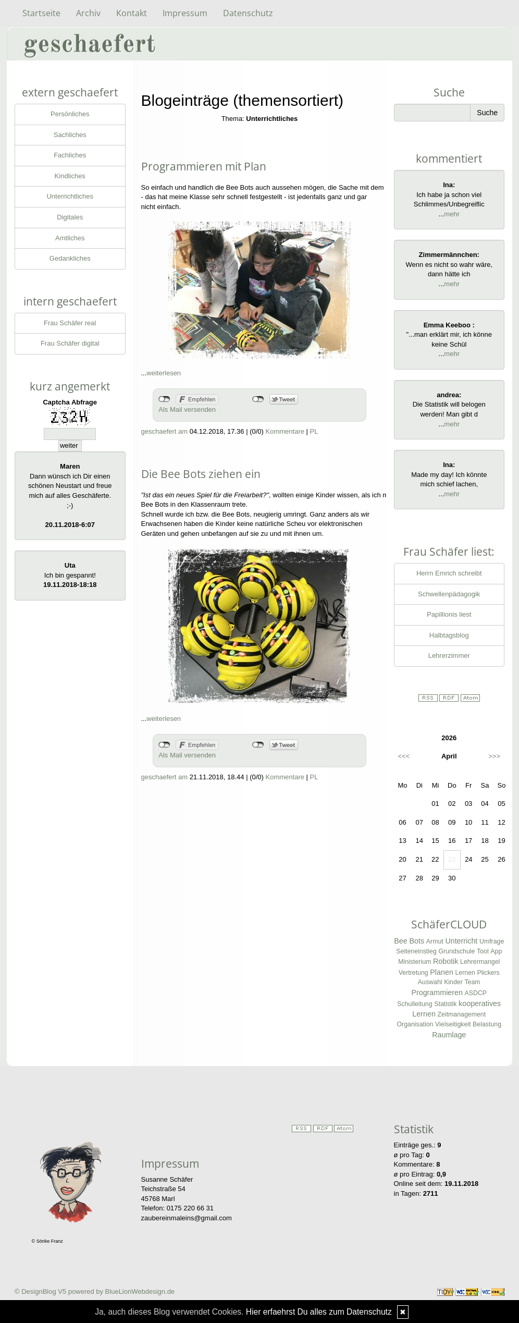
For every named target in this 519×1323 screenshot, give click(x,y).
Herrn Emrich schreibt (449, 573)
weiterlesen (163, 373)
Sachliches (70, 135)
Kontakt (131, 13)
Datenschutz (248, 13)
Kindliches (70, 176)
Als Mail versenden (187, 409)
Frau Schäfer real (70, 323)
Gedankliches (70, 258)
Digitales (70, 217)
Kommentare (285, 431)
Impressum (185, 13)
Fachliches (70, 155)
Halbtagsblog (449, 635)
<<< (404, 756)
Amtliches (69, 238)
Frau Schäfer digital (70, 343)
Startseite (41, 13)
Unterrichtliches (69, 196)
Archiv (88, 13)
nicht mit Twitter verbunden (258, 399)
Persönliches (70, 114)
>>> (494, 756)
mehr (452, 214)
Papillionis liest (449, 614)
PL (314, 431)
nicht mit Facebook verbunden (164, 399)
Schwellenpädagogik (449, 594)
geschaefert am (164, 431)
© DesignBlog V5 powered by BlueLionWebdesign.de (95, 1291)
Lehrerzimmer (449, 655)
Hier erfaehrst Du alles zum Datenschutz (319, 1311)
